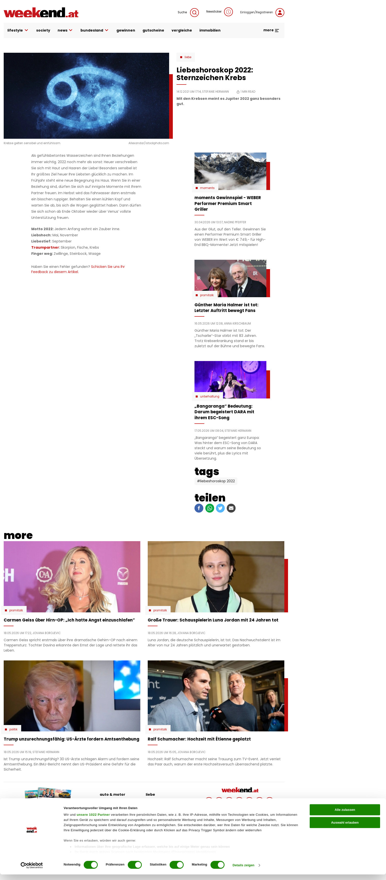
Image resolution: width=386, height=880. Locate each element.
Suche (188, 12)
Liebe (188, 57)
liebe (150, 794)
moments (207, 188)
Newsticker (219, 11)
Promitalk (207, 295)
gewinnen (125, 30)
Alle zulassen (345, 815)
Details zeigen (244, 871)
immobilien (210, 30)
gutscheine (153, 30)
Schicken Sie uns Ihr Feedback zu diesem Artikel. (78, 269)
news (65, 30)
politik (152, 802)
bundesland (94, 30)
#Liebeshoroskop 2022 (216, 481)
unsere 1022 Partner (93, 820)
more (271, 30)
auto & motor (112, 794)
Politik (13, 729)
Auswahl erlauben (345, 828)
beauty (106, 802)
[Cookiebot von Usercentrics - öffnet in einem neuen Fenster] (31, 871)
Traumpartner (45, 247)
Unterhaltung (209, 396)
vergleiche (182, 30)
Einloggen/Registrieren (262, 12)
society (43, 30)
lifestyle (18, 30)
